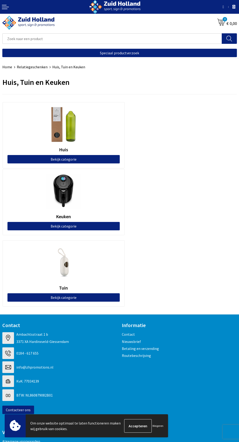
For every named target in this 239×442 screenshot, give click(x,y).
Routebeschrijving (136, 288)
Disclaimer (10, 388)
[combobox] (112, 38)
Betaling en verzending (140, 281)
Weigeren (157, 426)
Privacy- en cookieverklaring (24, 381)
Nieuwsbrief (131, 274)
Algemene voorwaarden (21, 374)
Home (7, 67)
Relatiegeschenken (32, 67)
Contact (128, 267)
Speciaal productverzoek (119, 53)
